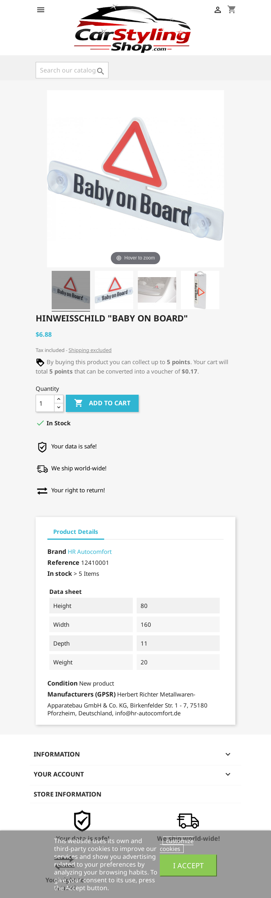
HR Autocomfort (90, 551)
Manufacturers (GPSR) (81, 694)
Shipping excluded (90, 350)
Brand (56, 551)
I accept (188, 865)
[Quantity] (45, 403)
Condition (62, 683)
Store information (67, 794)
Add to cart (102, 403)
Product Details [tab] (75, 531)
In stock (59, 573)
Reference (63, 562)
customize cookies (176, 845)
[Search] (72, 70)
